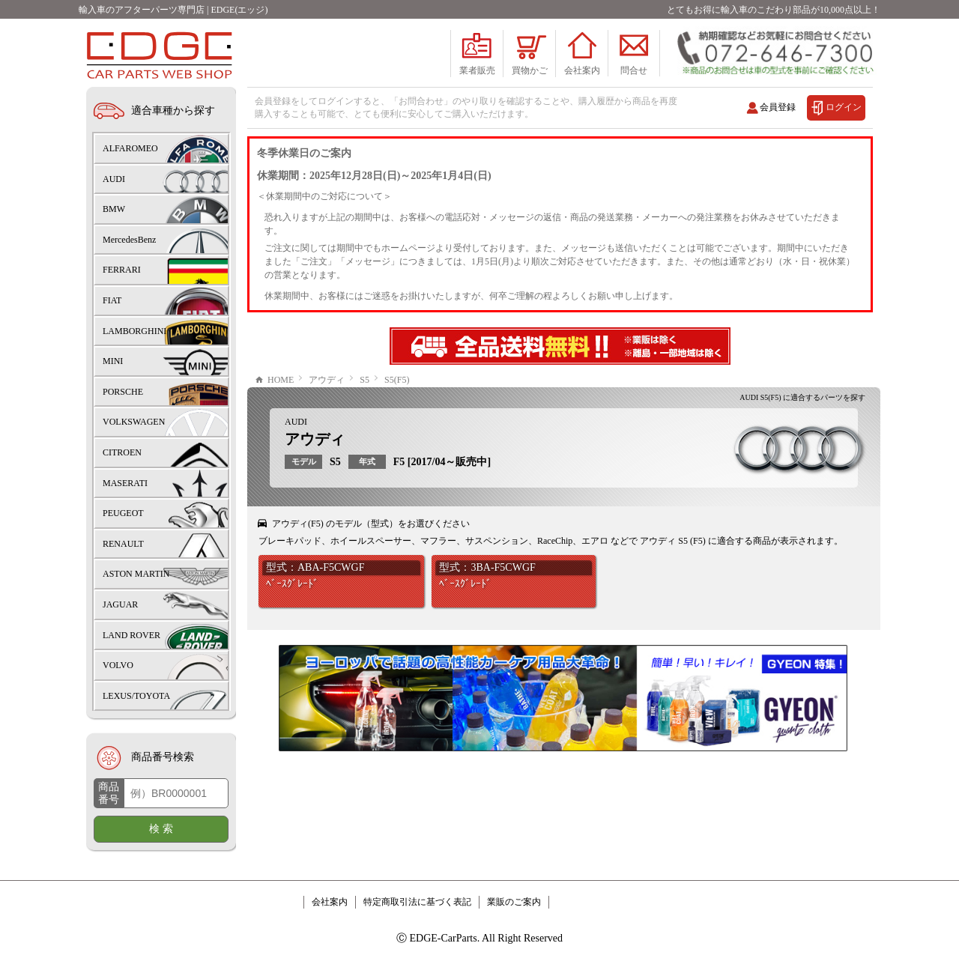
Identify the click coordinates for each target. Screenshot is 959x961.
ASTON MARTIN (136, 574)
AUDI (296, 421)
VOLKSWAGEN (134, 421)
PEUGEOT (123, 513)
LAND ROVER (131, 635)
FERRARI (122, 269)
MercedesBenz (129, 239)
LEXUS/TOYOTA (136, 696)
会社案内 (330, 902)
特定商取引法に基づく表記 (417, 902)
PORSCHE (123, 391)
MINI (113, 361)
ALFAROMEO (130, 148)
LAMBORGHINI (134, 331)
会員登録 (778, 107)
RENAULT (123, 544)
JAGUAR (120, 604)
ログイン (844, 107)
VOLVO (118, 665)
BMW (114, 209)
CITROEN (122, 452)
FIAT (112, 300)
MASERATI (125, 483)
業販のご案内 (514, 902)
